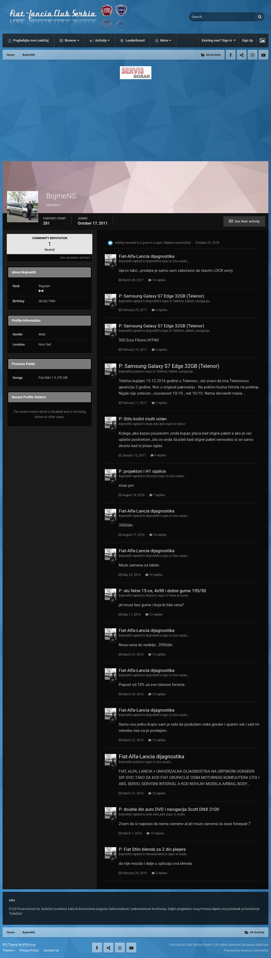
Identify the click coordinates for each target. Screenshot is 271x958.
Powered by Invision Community (246, 950)
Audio (181, 814)
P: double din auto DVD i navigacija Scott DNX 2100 (169, 809)
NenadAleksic (155, 854)
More (165, 40)
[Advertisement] (135, 118)
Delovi (181, 424)
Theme (9, 950)
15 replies (155, 833)
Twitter (242, 55)
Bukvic (150, 595)
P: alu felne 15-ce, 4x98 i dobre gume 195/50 (162, 590)
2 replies (159, 310)
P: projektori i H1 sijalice (142, 471)
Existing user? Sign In (219, 40)
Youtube (263, 55)
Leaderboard (135, 40)
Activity (102, 40)
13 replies (154, 614)
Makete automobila (177, 243)
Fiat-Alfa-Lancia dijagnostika (146, 256)
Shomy (151, 476)
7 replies (157, 495)
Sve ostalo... (181, 261)
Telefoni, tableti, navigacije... (192, 301)
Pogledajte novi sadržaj (30, 40)
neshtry (119, 243)
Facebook (231, 55)
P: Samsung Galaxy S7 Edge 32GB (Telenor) (161, 296)
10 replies (157, 280)
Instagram (252, 55)
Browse (71, 40)
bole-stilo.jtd (154, 424)
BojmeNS (125, 261)
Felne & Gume (178, 595)
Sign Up (247, 40)
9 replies (158, 455)
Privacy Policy (29, 950)
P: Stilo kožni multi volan (142, 418)
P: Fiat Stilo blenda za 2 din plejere (152, 849)
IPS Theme (10, 945)
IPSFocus (28, 945)
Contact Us (51, 950)
